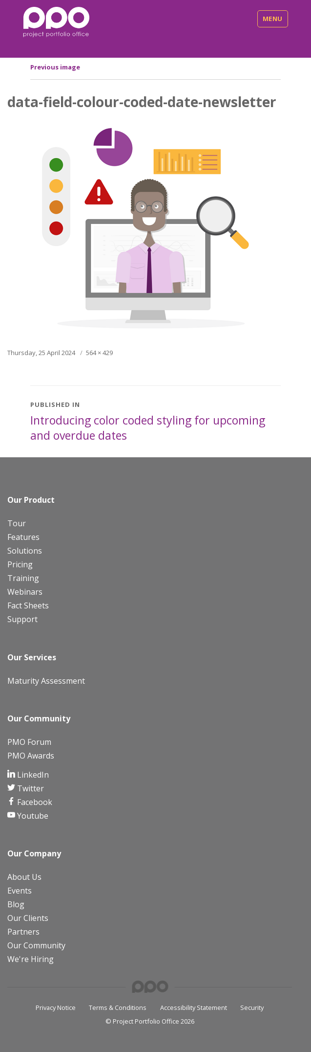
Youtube (31, 815)
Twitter (29, 788)
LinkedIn (32, 774)
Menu (273, 18)
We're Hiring (30, 959)
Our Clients (27, 918)
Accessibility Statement (193, 1007)
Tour (16, 523)
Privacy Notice (56, 1007)
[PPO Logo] (56, 21)
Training (23, 578)
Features (23, 537)
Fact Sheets (28, 605)
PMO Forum (29, 742)
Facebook (33, 802)
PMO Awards (30, 755)
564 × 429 (99, 352)
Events (19, 890)
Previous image (55, 67)
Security (252, 1007)
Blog (15, 904)
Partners (23, 931)
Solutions (24, 550)
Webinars (24, 591)
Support (22, 619)
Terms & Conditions (117, 1007)
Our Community (36, 945)
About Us (24, 877)
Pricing (20, 564)
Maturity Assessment (46, 680)
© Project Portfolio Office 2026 (149, 1021)
